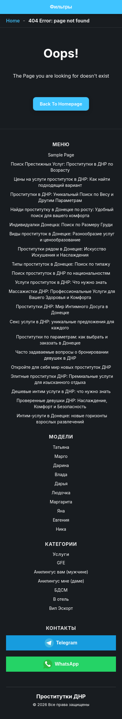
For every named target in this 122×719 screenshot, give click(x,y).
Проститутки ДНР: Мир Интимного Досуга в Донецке (62, 309)
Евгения (61, 519)
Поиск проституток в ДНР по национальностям (61, 273)
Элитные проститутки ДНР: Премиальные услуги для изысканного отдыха (62, 379)
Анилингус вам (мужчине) (61, 571)
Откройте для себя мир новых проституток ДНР (61, 367)
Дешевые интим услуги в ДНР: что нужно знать (61, 391)
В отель (61, 599)
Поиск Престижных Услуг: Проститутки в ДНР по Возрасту (62, 167)
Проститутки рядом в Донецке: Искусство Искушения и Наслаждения (62, 251)
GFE (61, 562)
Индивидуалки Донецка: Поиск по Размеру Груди (60, 224)
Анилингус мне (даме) (61, 580)
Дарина (61, 465)
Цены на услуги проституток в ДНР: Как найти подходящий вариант (62, 182)
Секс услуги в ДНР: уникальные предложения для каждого (62, 324)
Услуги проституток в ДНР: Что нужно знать (61, 282)
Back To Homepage (61, 104)
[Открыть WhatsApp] (61, 664)
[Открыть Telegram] (61, 642)
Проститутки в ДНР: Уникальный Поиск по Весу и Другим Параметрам (62, 197)
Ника (61, 529)
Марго (60, 456)
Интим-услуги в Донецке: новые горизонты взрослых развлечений (62, 418)
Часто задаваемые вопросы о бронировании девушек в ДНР (61, 355)
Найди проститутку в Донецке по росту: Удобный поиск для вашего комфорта (61, 212)
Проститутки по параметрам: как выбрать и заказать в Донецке (62, 339)
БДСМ (60, 590)
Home (13, 21)
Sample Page (61, 154)
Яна (61, 510)
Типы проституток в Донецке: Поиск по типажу (61, 264)
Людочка (61, 492)
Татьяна (61, 447)
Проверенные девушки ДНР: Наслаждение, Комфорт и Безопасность (62, 403)
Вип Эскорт (61, 608)
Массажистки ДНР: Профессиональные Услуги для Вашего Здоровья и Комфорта (62, 294)
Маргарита (61, 501)
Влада (61, 474)
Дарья (60, 483)
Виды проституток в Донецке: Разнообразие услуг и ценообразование (61, 236)
